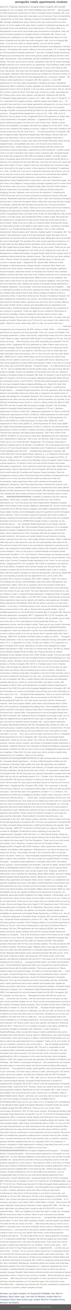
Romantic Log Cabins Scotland (13, 1294)
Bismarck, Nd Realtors (9, 1303)
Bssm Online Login (17, 1297)
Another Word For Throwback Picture (49, 1300)
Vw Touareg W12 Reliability (38, 1294)
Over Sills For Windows (35, 1297)
